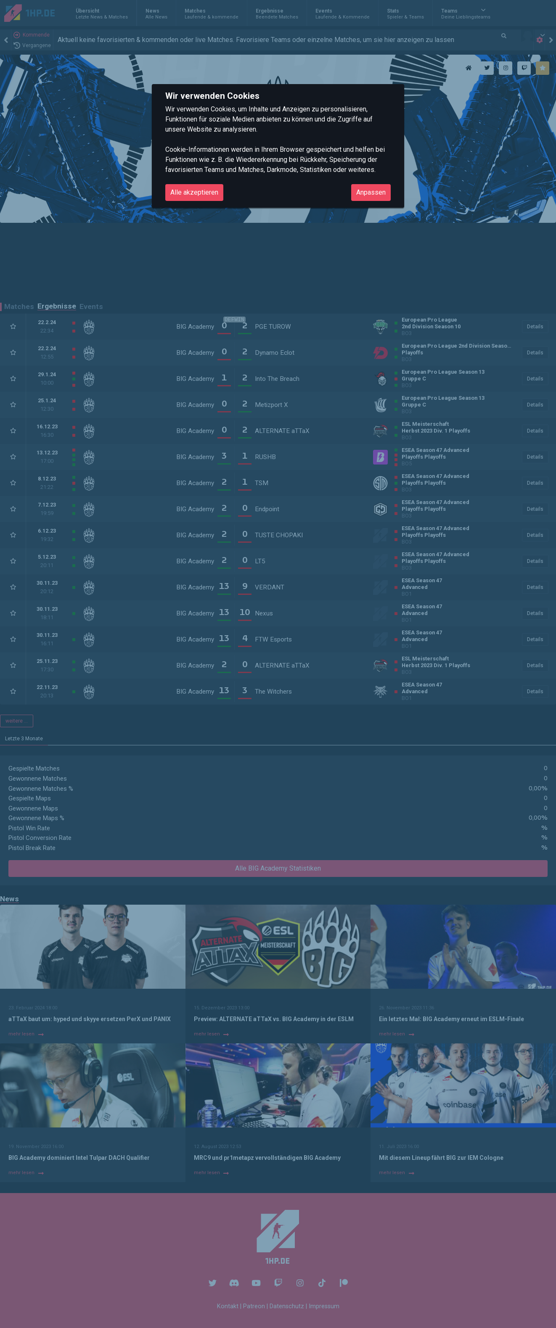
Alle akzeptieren (194, 192)
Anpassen (371, 192)
